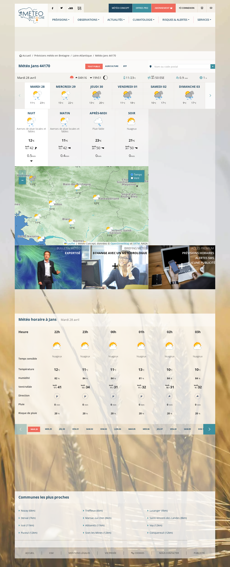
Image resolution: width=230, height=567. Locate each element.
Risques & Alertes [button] (174, 20)
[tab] (34, 429)
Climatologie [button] (142, 20)
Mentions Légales (79, 552)
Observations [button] (87, 20)
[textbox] (184, 66)
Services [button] (203, 20)
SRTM (136, 243)
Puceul (27, 532)
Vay (154, 525)
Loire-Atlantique (82, 55)
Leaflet (69, 243)
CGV (51, 552)
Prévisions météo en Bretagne (51, 55)
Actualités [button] (115, 20)
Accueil (25, 55)
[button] (32, 181)
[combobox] (184, 66)
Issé (26, 525)
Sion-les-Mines (97, 532)
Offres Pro (142, 7)
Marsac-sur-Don (97, 518)
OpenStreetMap (120, 243)
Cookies (137, 552)
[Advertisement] (115, 39)
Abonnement (163, 7)
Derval (27, 518)
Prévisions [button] (59, 20)
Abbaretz (93, 525)
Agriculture (111, 66)
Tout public (94, 66)
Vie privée (110, 552)
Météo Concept (120, 7)
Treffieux (93, 510)
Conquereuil (160, 532)
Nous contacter (169, 552)
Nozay (26, 510)
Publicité (199, 552)
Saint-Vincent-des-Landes (167, 518)
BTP (125, 66)
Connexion (186, 7)
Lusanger (157, 510)
